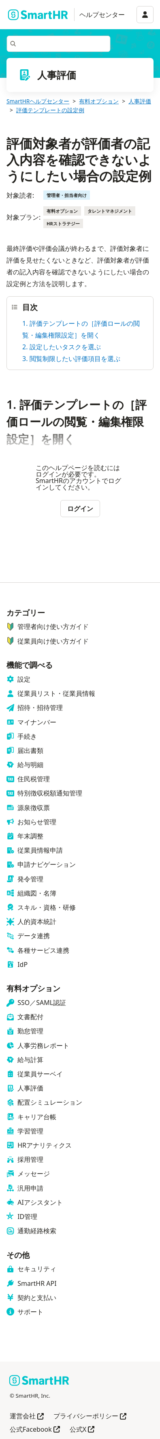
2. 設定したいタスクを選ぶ (61, 346)
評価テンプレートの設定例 (50, 110)
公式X (82, 1430)
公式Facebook (35, 1430)
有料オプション (99, 101)
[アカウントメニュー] (145, 14)
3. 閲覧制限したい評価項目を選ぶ (71, 358)
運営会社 (27, 1416)
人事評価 (139, 101)
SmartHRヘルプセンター (37, 101)
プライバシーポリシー (89, 1416)
